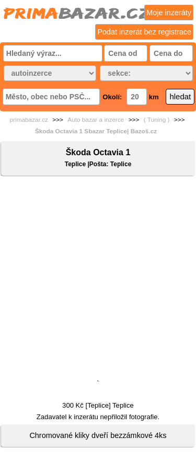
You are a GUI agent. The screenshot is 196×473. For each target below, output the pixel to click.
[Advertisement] (98, 280)
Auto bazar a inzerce (95, 119)
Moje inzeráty (168, 12)
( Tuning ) (157, 119)
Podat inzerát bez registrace (144, 32)
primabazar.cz (29, 119)
